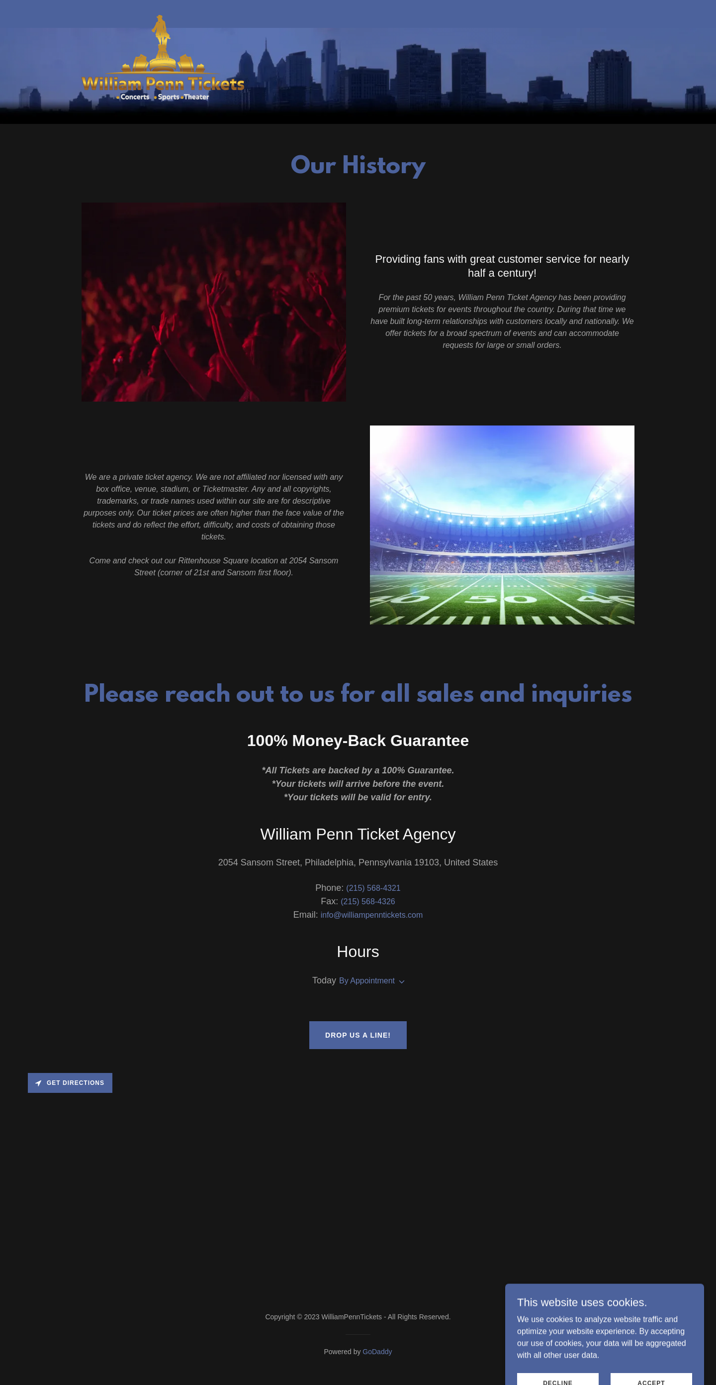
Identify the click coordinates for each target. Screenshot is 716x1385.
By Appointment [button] (367, 980)
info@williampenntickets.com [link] (372, 915)
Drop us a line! (358, 1035)
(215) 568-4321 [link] (373, 888)
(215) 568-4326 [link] (368, 901)
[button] (400, 982)
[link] (163, 12)
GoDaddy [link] (377, 1352)
